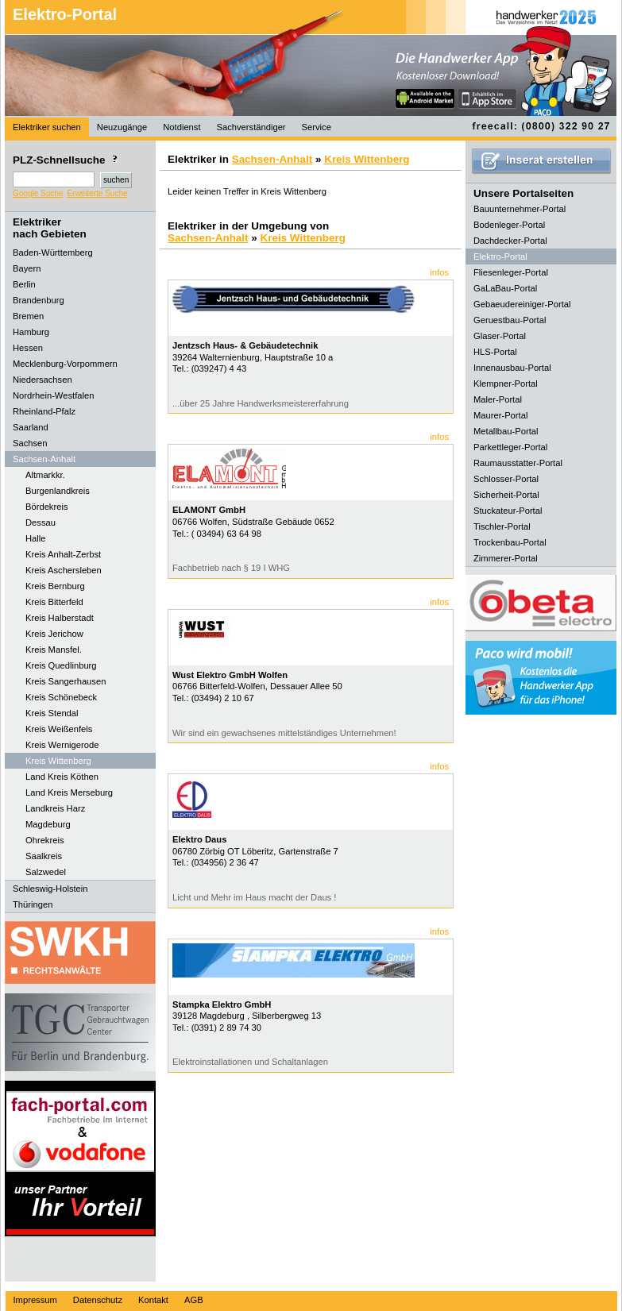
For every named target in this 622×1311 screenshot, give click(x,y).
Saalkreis (43, 856)
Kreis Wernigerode (62, 745)
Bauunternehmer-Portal (519, 209)
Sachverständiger (251, 127)
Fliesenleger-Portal (510, 272)
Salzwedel (45, 872)
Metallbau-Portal (505, 431)
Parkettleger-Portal (510, 447)
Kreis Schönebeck (61, 697)
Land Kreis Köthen (62, 776)
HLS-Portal (495, 352)
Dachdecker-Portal (510, 240)
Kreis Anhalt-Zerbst (63, 554)
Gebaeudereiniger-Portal (522, 304)
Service (316, 127)
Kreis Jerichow (54, 633)
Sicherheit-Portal (506, 494)
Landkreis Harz (55, 808)
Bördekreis (46, 506)
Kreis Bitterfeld (54, 602)
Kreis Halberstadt (59, 618)
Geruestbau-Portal (509, 320)
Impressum (35, 1300)
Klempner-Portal (505, 383)
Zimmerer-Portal (505, 558)
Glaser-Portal (499, 336)
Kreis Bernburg (55, 586)
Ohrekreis (44, 840)
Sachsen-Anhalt (272, 159)
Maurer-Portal (500, 415)
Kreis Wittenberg (58, 760)
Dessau (40, 522)
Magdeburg (48, 824)
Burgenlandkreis (57, 490)
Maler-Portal (497, 399)
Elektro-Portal (65, 14)
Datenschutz (97, 1300)
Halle (35, 538)
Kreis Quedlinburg (61, 665)
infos (439, 272)
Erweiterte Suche (97, 193)
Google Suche (38, 193)
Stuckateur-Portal (507, 510)
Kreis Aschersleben (63, 570)
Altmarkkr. (45, 475)
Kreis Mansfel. (53, 649)
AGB (193, 1300)
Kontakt (153, 1300)
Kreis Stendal (52, 713)
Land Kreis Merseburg (69, 792)
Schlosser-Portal (506, 479)
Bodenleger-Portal (509, 224)
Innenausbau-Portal (512, 367)
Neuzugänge (122, 127)
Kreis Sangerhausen (65, 681)
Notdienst (181, 127)
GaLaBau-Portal (505, 288)
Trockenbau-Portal (510, 542)
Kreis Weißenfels (58, 729)
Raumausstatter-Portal (517, 463)
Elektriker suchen (47, 127)
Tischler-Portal (502, 526)
